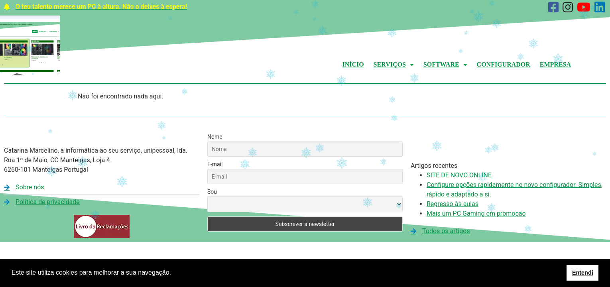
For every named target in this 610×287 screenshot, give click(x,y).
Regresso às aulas (452, 204)
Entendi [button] (582, 272)
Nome (214, 137)
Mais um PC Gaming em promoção (476, 213)
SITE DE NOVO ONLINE (459, 175)
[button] (174, 273)
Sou (212, 192)
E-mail (215, 164)
